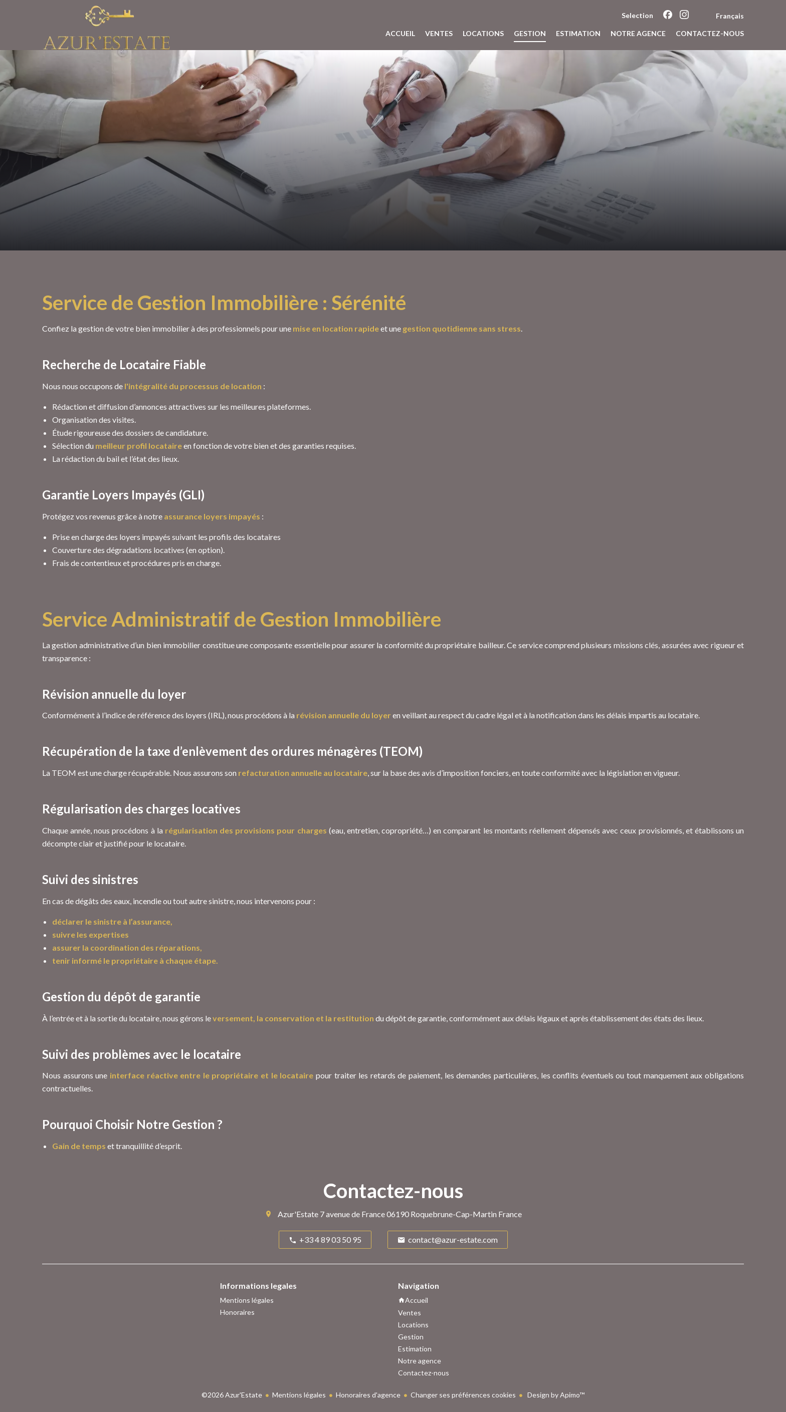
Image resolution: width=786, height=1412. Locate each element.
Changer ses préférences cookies (463, 1394)
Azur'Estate (298, 1214)
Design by (555, 1394)
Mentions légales (299, 1394)
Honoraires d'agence (368, 1394)
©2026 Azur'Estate (232, 1394)
